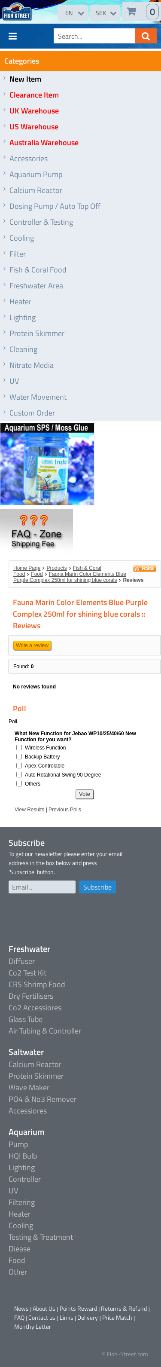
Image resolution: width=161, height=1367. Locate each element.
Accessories (28, 158)
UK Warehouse (34, 110)
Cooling (21, 238)
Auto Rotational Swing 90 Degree (63, 775)
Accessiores (28, 1110)
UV (14, 381)
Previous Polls (65, 810)
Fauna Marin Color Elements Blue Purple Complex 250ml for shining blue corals (69, 577)
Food (37, 574)
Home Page (26, 568)
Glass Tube (26, 1019)
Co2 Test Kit (27, 973)
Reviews (133, 580)
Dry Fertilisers (31, 996)
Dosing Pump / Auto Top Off (54, 206)
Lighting (22, 317)
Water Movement (38, 397)
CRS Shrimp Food (37, 984)
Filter (17, 254)
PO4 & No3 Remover (42, 1099)
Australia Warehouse (44, 142)
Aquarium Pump (35, 174)
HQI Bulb (23, 1156)
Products (56, 568)
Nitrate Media (31, 365)
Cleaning (23, 349)
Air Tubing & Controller (45, 1031)
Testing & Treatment (41, 1237)
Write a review (32, 645)
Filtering (22, 1202)
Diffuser (22, 961)
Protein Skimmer (36, 333)
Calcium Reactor (35, 190)
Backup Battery (42, 757)
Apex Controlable (44, 766)
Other (18, 1272)
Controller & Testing (41, 222)
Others (32, 784)
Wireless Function (45, 748)
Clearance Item (34, 95)
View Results (29, 810)
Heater (20, 301)
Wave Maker (29, 1087)
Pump (18, 1144)
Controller (25, 1179)
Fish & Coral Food (38, 269)
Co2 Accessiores (35, 1007)
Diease (19, 1248)
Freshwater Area (36, 285)
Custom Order (32, 413)
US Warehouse (33, 126)
